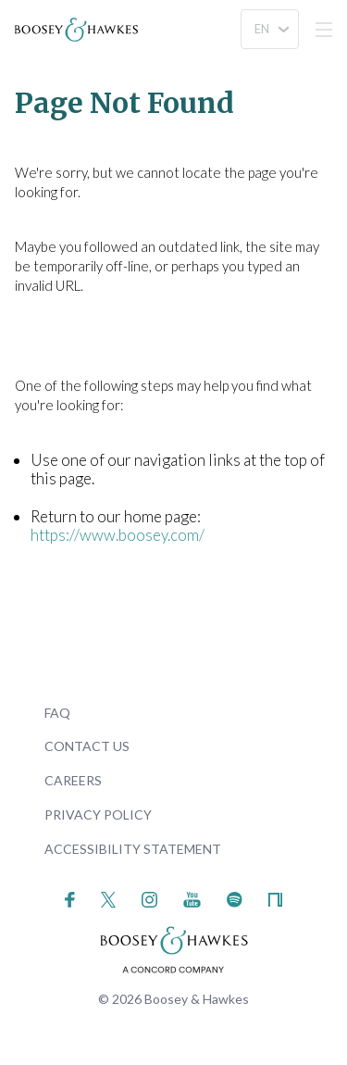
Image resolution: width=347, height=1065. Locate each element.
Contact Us (87, 746)
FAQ (57, 712)
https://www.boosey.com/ (117, 535)
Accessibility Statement (132, 849)
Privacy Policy (98, 814)
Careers (73, 780)
